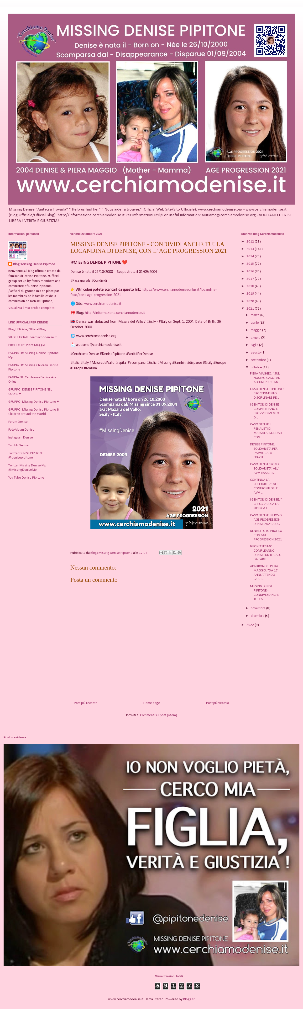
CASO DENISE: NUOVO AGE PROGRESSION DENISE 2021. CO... (266, 520)
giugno (256, 337)
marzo (255, 315)
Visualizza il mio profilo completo (31, 308)
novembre (258, 608)
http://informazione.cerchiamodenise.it (115, 313)
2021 (250, 309)
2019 (250, 294)
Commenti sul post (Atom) (158, 715)
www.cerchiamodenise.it (102, 304)
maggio (256, 330)
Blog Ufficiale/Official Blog (27, 329)
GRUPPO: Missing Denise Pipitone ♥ (33, 402)
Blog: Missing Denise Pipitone (34, 264)
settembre (259, 360)
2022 (250, 625)
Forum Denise (18, 422)
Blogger (188, 999)
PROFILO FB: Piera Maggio (26, 345)
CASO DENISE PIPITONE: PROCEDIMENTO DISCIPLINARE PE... (267, 393)
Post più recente (85, 703)
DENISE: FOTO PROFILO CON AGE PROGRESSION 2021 (266, 535)
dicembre (258, 616)
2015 (250, 264)
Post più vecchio (217, 703)
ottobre (257, 367)
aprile (255, 323)
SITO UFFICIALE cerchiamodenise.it (32, 337)
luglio (255, 345)
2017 (250, 279)
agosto (256, 352)
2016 (250, 271)
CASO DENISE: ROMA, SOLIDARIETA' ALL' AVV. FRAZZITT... (265, 469)
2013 (250, 249)
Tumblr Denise (18, 445)
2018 (250, 286)
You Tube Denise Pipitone (26, 478)
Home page (151, 703)
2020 (250, 301)
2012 (250, 241)
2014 (250, 256)
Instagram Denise (20, 437)
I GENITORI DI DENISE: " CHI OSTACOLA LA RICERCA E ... (266, 504)
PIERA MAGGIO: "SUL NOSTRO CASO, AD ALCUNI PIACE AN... (265, 378)
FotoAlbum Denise (21, 430)
